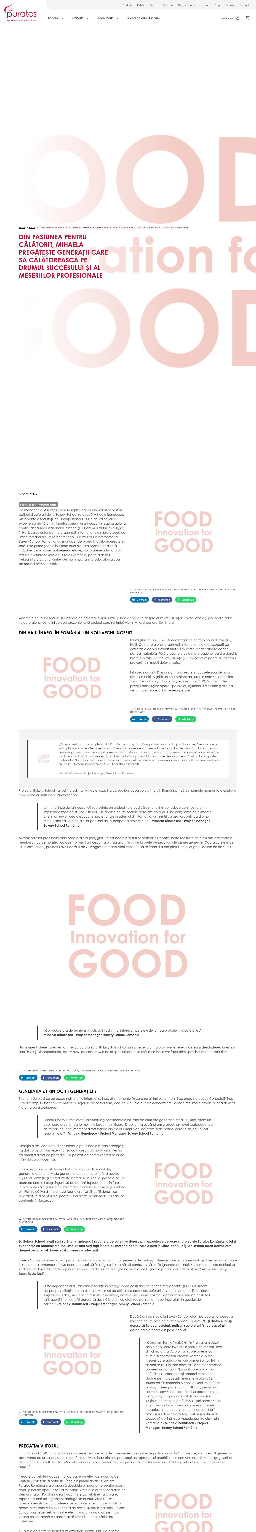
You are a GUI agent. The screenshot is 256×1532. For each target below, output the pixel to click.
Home (22, 227)
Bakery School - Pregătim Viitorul (38, 504)
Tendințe (168, 5)
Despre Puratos (186, 5)
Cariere (229, 5)
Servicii (154, 5)
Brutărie (53, 18)
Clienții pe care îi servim (143, 18)
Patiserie (78, 18)
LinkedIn (139, 599)
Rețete (140, 5)
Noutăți (205, 5)
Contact (244, 5)
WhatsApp (186, 599)
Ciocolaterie (105, 18)
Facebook (162, 599)
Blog (217, 5)
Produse (127, 5)
